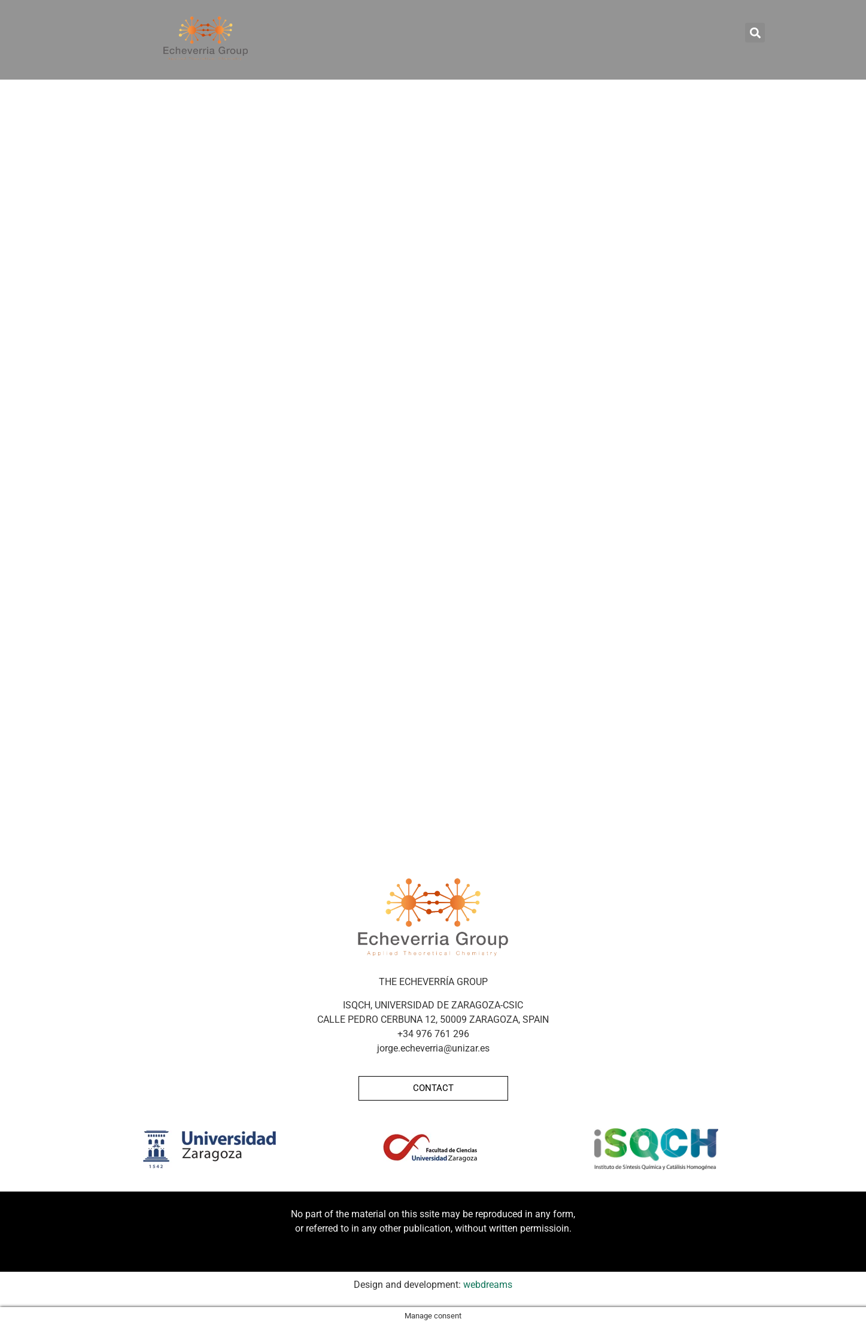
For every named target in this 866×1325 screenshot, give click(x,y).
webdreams (487, 1284)
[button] (755, 32)
